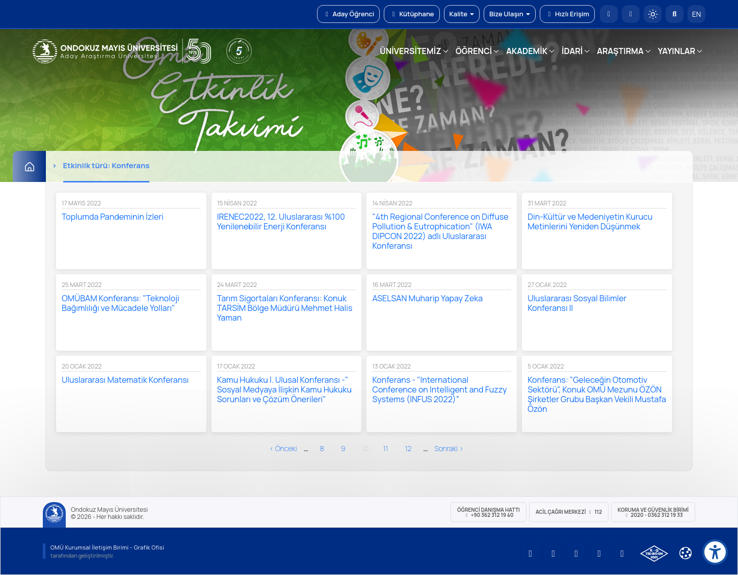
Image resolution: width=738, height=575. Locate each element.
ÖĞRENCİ (474, 51)
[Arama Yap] (674, 14)
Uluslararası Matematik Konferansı (125, 379)
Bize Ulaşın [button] (509, 13)
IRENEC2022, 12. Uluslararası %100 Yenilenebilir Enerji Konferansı (281, 221)
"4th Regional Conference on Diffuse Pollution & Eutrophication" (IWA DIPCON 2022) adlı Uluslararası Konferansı (440, 231)
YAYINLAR (676, 51)
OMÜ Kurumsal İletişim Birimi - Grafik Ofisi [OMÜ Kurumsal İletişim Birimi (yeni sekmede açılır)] (107, 547)
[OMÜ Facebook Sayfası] (622, 553)
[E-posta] (631, 14)
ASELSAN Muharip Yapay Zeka (427, 298)
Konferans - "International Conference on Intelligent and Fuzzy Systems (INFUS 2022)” (439, 389)
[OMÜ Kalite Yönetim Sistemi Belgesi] (654, 553)
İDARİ (572, 51)
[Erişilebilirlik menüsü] (715, 552)
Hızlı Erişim (567, 13)
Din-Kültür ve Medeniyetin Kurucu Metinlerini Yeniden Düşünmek (590, 221)
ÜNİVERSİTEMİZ (410, 51)
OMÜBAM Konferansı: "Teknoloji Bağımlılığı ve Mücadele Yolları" (120, 303)
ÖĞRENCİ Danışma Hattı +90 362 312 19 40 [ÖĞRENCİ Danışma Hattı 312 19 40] (488, 512)
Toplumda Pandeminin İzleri (113, 216)
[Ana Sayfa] (29, 166)
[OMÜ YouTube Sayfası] (530, 553)
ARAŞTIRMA (620, 51)
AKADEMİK (526, 51)
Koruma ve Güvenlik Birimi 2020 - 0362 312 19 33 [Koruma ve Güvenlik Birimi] (653, 512)
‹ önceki (283, 448)
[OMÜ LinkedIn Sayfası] (553, 553)
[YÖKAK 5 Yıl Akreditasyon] (239, 51)
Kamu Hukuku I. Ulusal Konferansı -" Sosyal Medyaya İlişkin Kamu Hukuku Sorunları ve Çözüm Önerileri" (284, 389)
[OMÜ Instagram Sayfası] (576, 553)
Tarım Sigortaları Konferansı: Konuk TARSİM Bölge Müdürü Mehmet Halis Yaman (285, 308)
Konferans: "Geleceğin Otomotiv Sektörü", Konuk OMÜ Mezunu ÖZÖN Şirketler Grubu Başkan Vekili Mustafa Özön (597, 394)
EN (696, 14)
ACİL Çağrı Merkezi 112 (569, 511)
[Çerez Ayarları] (685, 553)
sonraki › (448, 448)
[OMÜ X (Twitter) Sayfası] (599, 553)
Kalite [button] (462, 13)
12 (408, 448)
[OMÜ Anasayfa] (609, 14)
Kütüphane (411, 13)
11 (385, 448)
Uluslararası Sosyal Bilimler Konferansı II (577, 303)
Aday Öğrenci (348, 13)
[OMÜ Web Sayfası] (122, 51)
